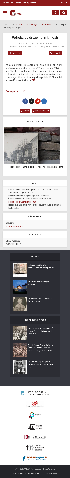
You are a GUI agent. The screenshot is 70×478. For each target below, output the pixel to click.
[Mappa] (55, 12)
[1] (33, 80)
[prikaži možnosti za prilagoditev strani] (62, 2)
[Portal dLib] (35, 426)
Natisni (25, 110)
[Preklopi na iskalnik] (63, 12)
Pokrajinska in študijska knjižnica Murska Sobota (42, 46)
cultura (9, 226)
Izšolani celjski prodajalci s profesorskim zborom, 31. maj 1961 (41, 365)
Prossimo (55, 53)
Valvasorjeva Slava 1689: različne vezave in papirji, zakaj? (39, 268)
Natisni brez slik (41, 110)
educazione (18, 226)
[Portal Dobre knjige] (35, 458)
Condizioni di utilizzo (34, 473)
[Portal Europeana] (35, 415)
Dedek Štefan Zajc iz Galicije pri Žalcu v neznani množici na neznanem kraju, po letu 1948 (41, 348)
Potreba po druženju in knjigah (22, 202)
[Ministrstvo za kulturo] (35, 394)
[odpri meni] (5, 12)
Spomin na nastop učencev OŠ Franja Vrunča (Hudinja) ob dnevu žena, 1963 (41, 331)
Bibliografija (13, 208)
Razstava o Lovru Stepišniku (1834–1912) (40, 300)
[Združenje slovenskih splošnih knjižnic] (35, 437)
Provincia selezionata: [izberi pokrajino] (19, 2)
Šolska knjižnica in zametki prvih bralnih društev (29, 198)
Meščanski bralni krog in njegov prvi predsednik (29, 195)
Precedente (16, 53)
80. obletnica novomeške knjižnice (39, 283)
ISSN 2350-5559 (50, 473)
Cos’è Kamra (18, 473)
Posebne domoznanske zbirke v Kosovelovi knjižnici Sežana (35, 167)
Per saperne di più (15, 91)
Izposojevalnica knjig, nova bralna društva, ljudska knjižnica (34, 205)
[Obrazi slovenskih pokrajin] (35, 447)
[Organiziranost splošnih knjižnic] (35, 404)
